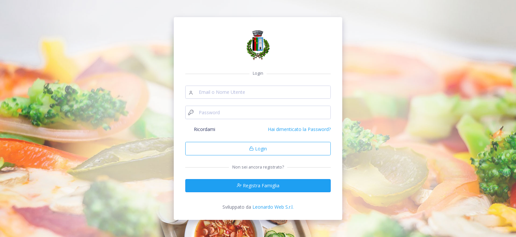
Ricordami (204, 129)
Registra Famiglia (258, 185)
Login (258, 148)
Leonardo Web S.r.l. (273, 207)
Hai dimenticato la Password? (299, 129)
